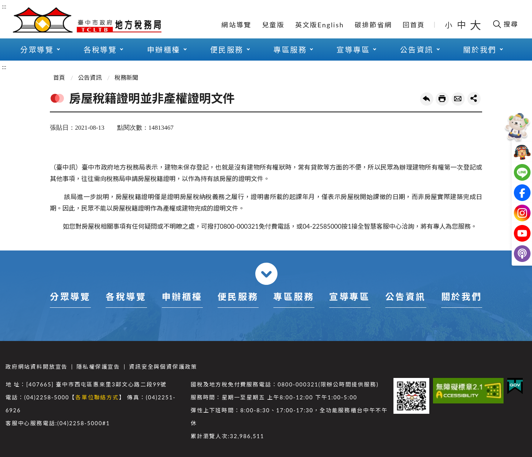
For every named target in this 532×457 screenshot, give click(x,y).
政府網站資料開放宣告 (37, 367)
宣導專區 (353, 49)
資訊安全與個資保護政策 (163, 367)
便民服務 (226, 49)
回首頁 (414, 25)
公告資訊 (416, 49)
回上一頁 (426, 99)
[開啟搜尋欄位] (505, 24)
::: (4, 6)
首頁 (59, 77)
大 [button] (475, 25)
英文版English (319, 25)
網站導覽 (236, 25)
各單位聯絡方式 (97, 397)
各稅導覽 (100, 49)
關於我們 (480, 49)
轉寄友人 (458, 99)
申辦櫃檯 (163, 49)
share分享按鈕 (474, 98)
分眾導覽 (37, 49)
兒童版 (273, 25)
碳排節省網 (373, 25)
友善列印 (442, 99)
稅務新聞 (126, 77)
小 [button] (449, 24)
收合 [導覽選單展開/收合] (266, 274)
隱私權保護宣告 (98, 367)
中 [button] (462, 24)
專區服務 (290, 49)
